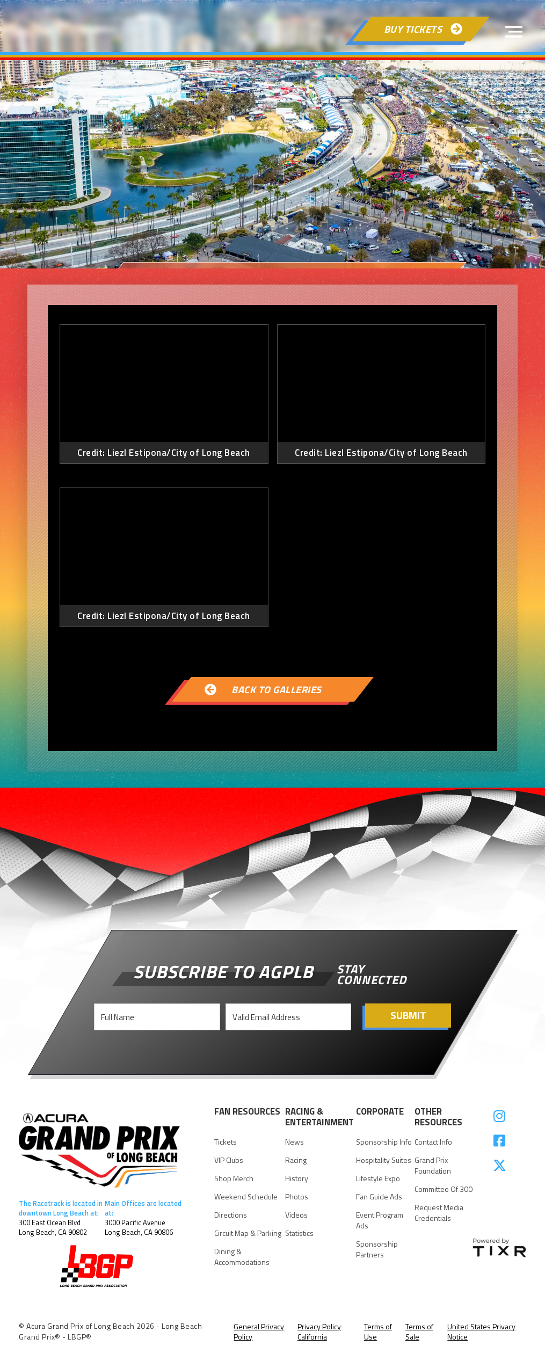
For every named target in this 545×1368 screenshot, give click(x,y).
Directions (230, 1215)
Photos (296, 1196)
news (294, 1142)
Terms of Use (378, 1331)
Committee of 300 (444, 1189)
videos (296, 1215)
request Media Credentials (439, 1213)
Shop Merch (233, 1178)
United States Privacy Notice (481, 1331)
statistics (299, 1233)
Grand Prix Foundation (433, 1165)
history (296, 1178)
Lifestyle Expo (378, 1178)
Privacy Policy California (319, 1331)
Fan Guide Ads (379, 1196)
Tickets (225, 1142)
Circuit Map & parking (247, 1233)
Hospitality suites (383, 1160)
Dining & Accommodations (242, 1257)
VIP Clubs (228, 1160)
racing (296, 1160)
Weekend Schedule (246, 1196)
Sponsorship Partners (377, 1249)
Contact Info (433, 1142)
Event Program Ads (379, 1220)
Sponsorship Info (384, 1142)
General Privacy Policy (259, 1331)
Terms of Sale (419, 1331)
